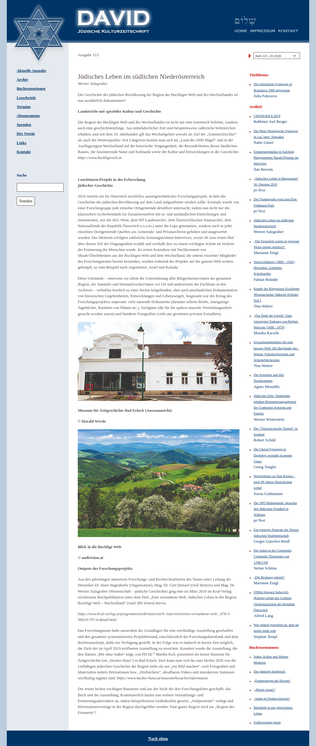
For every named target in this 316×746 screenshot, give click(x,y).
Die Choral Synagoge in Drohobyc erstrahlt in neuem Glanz (273, 455)
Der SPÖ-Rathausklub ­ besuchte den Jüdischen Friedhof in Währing (275, 508)
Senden (25, 200)
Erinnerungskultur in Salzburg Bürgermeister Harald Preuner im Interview (276, 157)
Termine (24, 107)
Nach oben (158, 738)
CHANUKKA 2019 (267, 116)
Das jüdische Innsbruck (269, 671)
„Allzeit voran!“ (264, 689)
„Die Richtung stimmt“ (269, 577)
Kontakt (24, 152)
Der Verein (26, 133)
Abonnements (28, 116)
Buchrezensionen (31, 88)
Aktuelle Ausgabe (31, 71)
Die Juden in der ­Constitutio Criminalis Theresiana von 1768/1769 (273, 556)
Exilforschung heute (267, 722)
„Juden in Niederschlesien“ (272, 698)
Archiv (22, 79)
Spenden (24, 125)
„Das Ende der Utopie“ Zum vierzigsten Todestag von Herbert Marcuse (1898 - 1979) (276, 321)
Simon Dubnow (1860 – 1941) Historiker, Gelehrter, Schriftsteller (274, 267)
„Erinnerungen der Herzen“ (272, 680)
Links (21, 143)
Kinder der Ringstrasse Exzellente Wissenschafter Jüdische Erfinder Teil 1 (276, 294)
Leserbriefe (26, 98)
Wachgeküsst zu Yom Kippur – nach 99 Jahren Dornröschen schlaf (274, 482)
